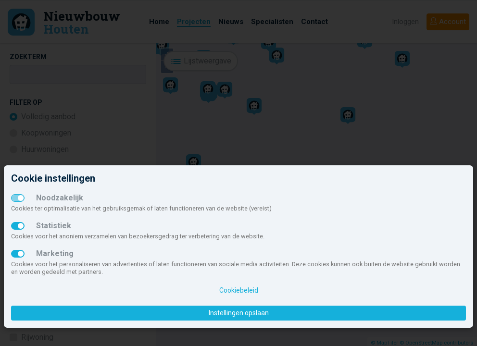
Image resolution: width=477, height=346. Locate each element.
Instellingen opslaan (239, 313)
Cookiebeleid (238, 290)
